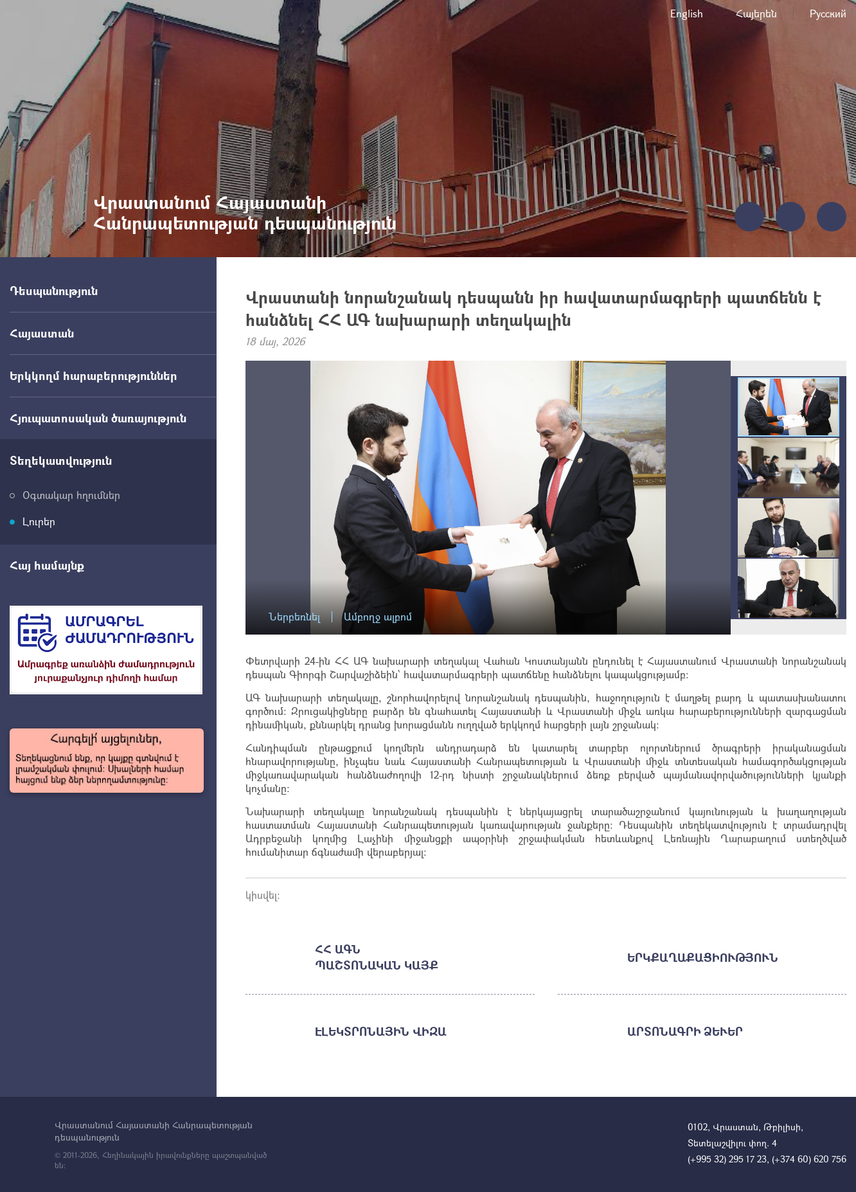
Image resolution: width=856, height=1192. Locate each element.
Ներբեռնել (294, 616)
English (686, 13)
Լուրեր (38, 521)
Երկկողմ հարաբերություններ (93, 375)
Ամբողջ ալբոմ (378, 616)
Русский (828, 13)
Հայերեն (756, 13)
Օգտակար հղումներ (71, 494)
